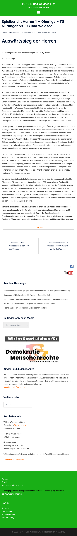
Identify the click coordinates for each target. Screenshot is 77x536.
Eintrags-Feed (7, 511)
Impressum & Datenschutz (13, 485)
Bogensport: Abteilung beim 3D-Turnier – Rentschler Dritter (27, 295)
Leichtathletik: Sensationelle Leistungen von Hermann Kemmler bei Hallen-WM (35, 299)
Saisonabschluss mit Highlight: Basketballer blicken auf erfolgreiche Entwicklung (36, 291)
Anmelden (6, 508)
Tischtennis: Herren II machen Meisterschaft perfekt (24, 308)
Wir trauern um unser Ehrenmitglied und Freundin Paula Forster (29, 303)
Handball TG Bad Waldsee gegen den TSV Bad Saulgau (19, 246)
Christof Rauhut (12, 32)
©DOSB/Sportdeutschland (12, 494)
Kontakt (5, 479)
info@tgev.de (15, 437)
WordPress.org (8, 517)
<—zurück (38, 227)
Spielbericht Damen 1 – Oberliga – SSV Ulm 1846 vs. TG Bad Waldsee (57, 246)
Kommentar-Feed (9, 514)
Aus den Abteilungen (47, 32)
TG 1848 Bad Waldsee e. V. (38, 4)
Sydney (62, 532)
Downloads (6, 482)
